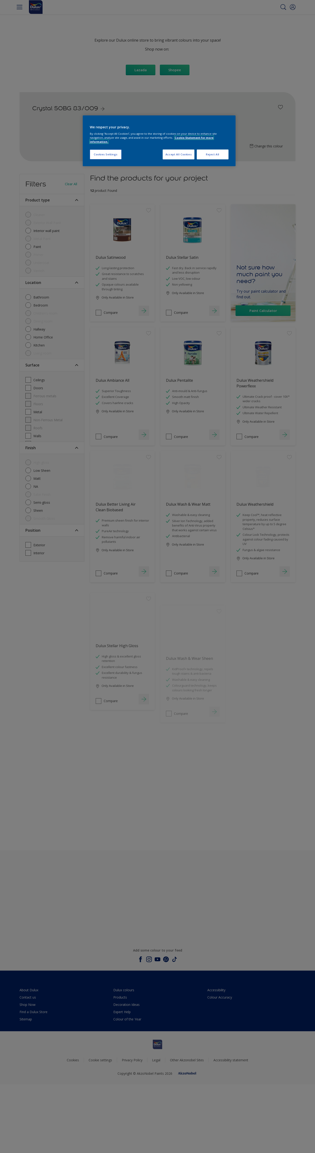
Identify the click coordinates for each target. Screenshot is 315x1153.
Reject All (212, 154)
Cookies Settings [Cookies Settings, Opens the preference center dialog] (106, 154)
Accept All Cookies (178, 154)
